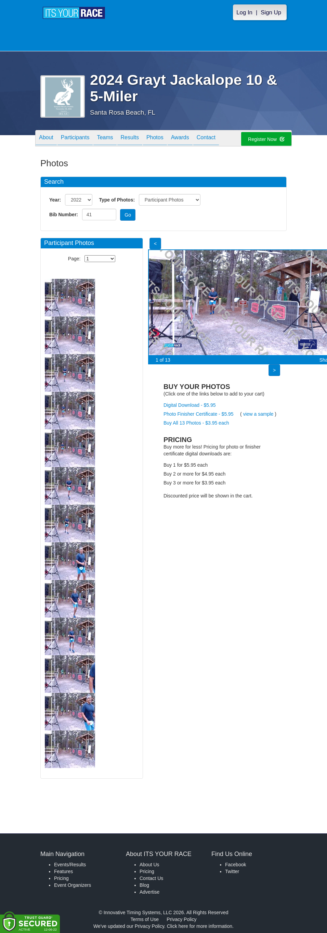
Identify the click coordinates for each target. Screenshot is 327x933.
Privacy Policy (181, 919)
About (46, 139)
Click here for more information (199, 926)
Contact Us (151, 878)
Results (130, 139)
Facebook (235, 864)
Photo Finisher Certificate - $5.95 (199, 414)
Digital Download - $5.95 (190, 405)
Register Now (266, 139)
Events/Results (70, 864)
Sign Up (271, 12)
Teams (105, 139)
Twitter (232, 871)
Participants (75, 139)
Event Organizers (72, 885)
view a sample (258, 414)
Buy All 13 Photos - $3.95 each (196, 423)
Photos (155, 139)
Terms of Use (145, 919)
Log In (244, 12)
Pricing (61, 878)
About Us (149, 864)
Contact (206, 139)
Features (63, 871)
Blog (144, 885)
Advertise (149, 892)
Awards (180, 139)
